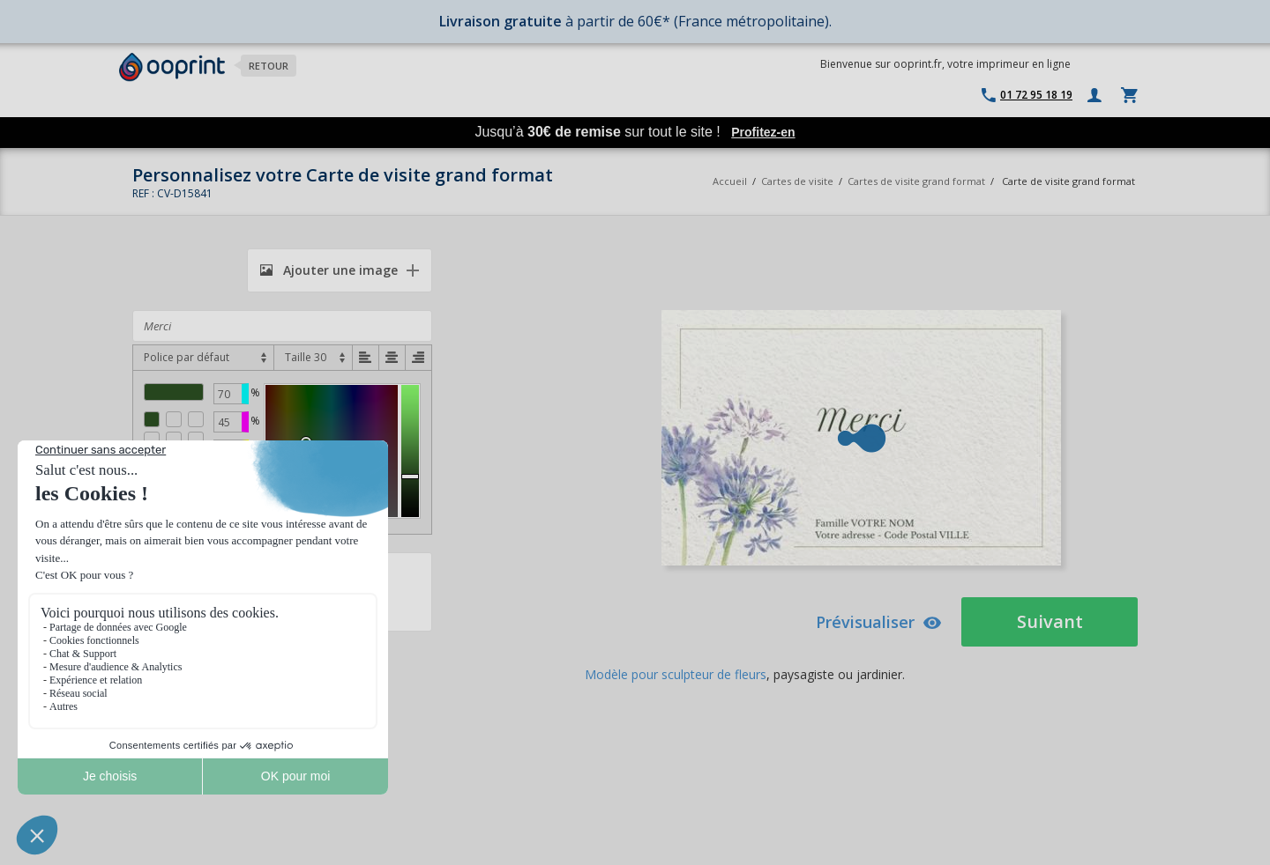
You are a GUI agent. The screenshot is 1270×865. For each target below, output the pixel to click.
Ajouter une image (329, 270)
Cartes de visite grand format (916, 181)
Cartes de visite (797, 181)
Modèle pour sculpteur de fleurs (675, 674)
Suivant (1050, 621)
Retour (268, 65)
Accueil (730, 181)
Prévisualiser (879, 621)
